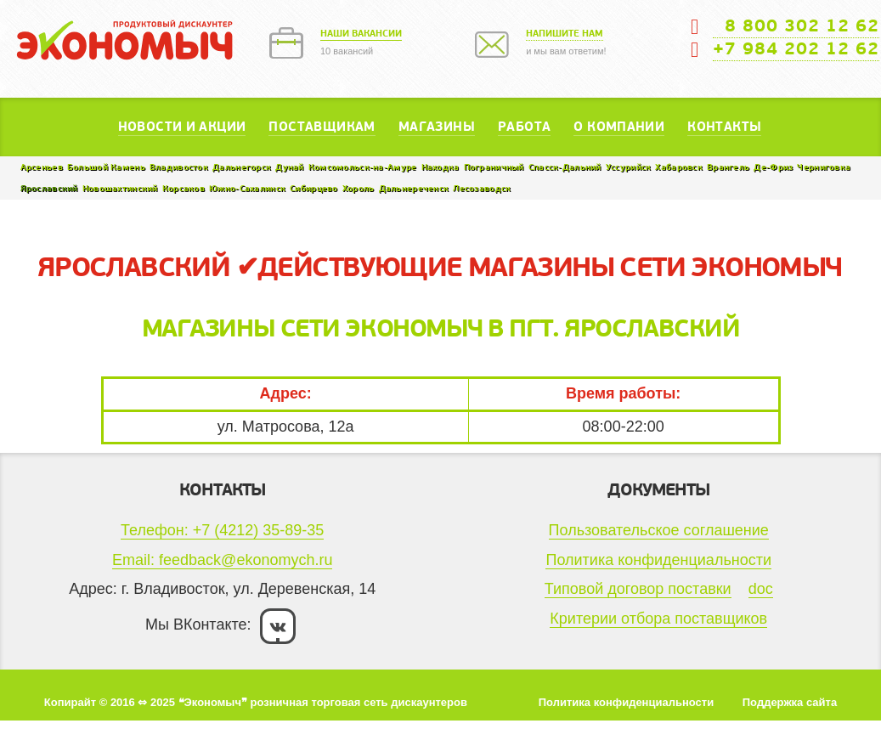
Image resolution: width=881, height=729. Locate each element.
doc (760, 588)
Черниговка (823, 166)
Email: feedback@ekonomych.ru (222, 559)
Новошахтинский (120, 188)
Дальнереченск (414, 188)
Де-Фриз (773, 166)
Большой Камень (106, 166)
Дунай (289, 166)
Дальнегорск (241, 166)
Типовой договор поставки (638, 588)
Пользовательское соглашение (659, 530)
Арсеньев (41, 166)
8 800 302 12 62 (796, 26)
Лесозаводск (482, 188)
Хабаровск (679, 166)
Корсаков (183, 188)
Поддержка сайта (790, 702)
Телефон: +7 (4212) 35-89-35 (222, 530)
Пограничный (494, 166)
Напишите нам (564, 33)
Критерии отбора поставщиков (658, 618)
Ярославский (49, 188)
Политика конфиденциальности (658, 559)
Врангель (728, 166)
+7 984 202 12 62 (796, 49)
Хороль (358, 188)
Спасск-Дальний (564, 166)
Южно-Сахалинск (247, 188)
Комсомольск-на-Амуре (362, 166)
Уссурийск (629, 166)
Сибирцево (314, 188)
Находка (440, 166)
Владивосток (179, 166)
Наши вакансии (361, 33)
